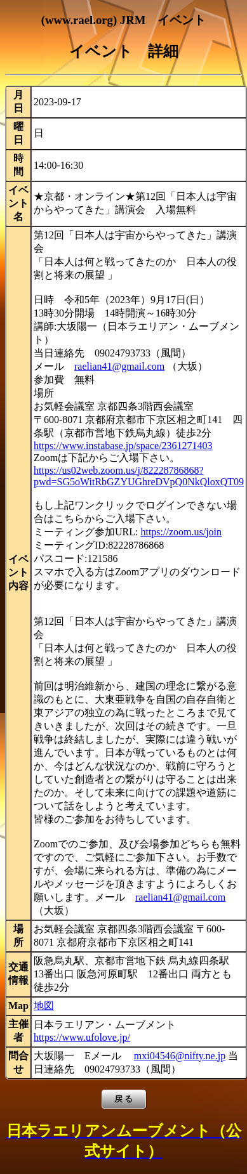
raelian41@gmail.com (119, 366)
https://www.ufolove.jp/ (82, 1037)
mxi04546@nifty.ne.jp (179, 1055)
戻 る (123, 1099)
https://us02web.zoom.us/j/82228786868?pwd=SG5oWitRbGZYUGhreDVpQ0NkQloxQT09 (139, 476)
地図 (44, 1005)
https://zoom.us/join (181, 531)
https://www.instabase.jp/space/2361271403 (123, 445)
